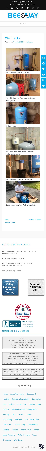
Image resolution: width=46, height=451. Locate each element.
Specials (15, 430)
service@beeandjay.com (15, 258)
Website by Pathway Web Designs (24, 447)
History (6, 409)
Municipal (18, 419)
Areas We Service (17, 394)
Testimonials (26, 430)
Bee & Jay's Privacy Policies (11, 271)
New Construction (10, 220)
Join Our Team (17, 414)
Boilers (11, 404)
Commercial (21, 404)
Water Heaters (35, 219)
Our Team (7, 424)
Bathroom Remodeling (20, 399)
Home (5, 394)
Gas (39, 404)
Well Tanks (18, 440)
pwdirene (29, 42)
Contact (32, 404)
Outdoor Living (19, 424)
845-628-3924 (12, 254)
